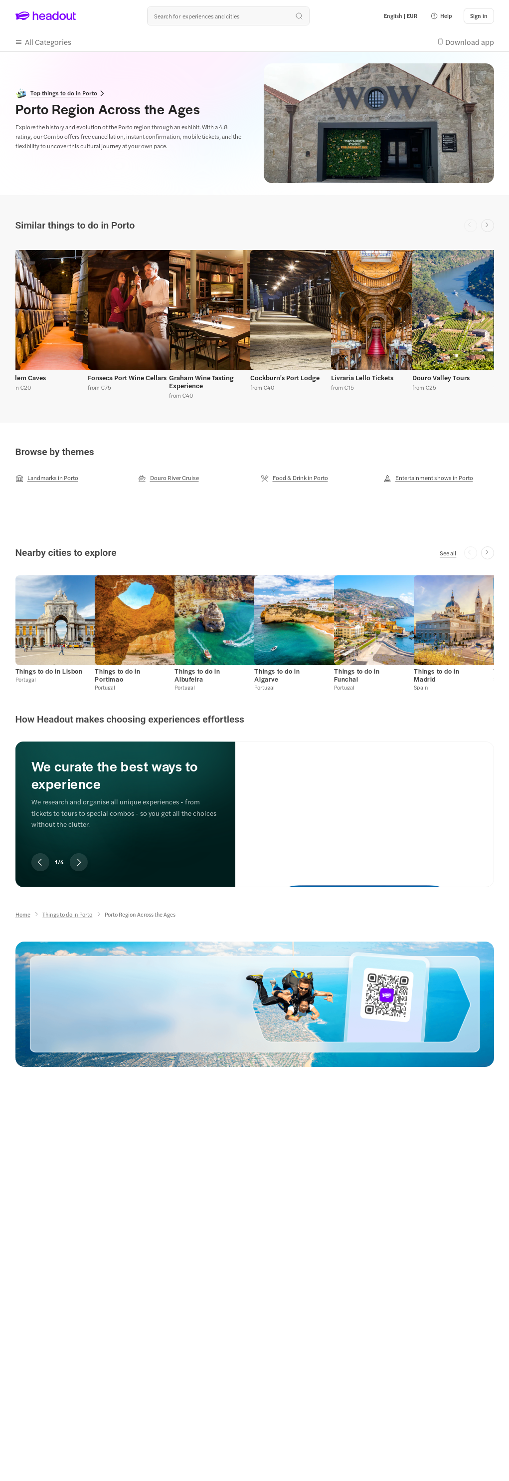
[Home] (22, 914)
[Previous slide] (40, 862)
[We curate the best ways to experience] (364, 806)
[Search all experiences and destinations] (228, 16)
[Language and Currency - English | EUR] (400, 16)
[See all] (448, 553)
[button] (441, 16)
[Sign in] (479, 16)
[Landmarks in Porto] (46, 478)
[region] (254, 322)
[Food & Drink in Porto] (294, 478)
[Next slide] (487, 225)
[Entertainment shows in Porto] (428, 478)
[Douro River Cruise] (168, 478)
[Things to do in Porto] (67, 914)
